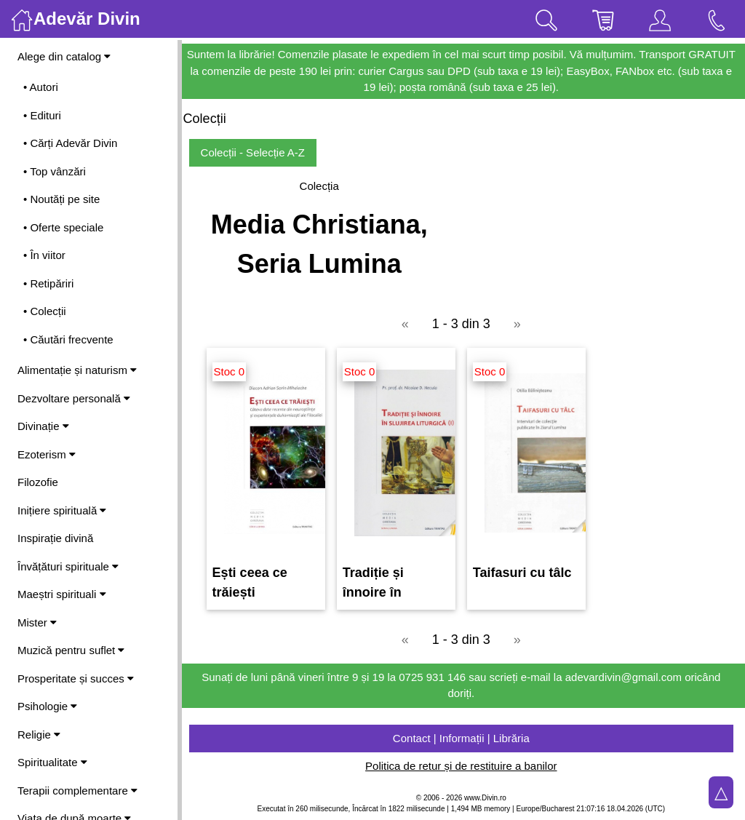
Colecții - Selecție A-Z (257, 152)
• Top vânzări (54, 171)
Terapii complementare (77, 790)
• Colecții (44, 311)
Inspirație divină (55, 538)
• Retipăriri (48, 283)
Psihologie (47, 706)
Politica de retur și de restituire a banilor (463, 766)
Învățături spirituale (68, 566)
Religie (38, 734)
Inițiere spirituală (61, 510)
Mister (37, 622)
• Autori (40, 87)
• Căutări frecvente (68, 339)
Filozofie (37, 482)
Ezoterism (46, 454)
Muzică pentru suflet (70, 650)
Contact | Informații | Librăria (463, 738)
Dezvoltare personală (73, 398)
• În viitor (44, 255)
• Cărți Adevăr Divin (70, 143)
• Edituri (42, 115)
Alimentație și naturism (77, 370)
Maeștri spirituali (61, 594)
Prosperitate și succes (75, 678)
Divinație (43, 426)
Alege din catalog (64, 56)
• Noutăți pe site (61, 199)
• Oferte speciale (63, 227)
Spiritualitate (52, 762)
